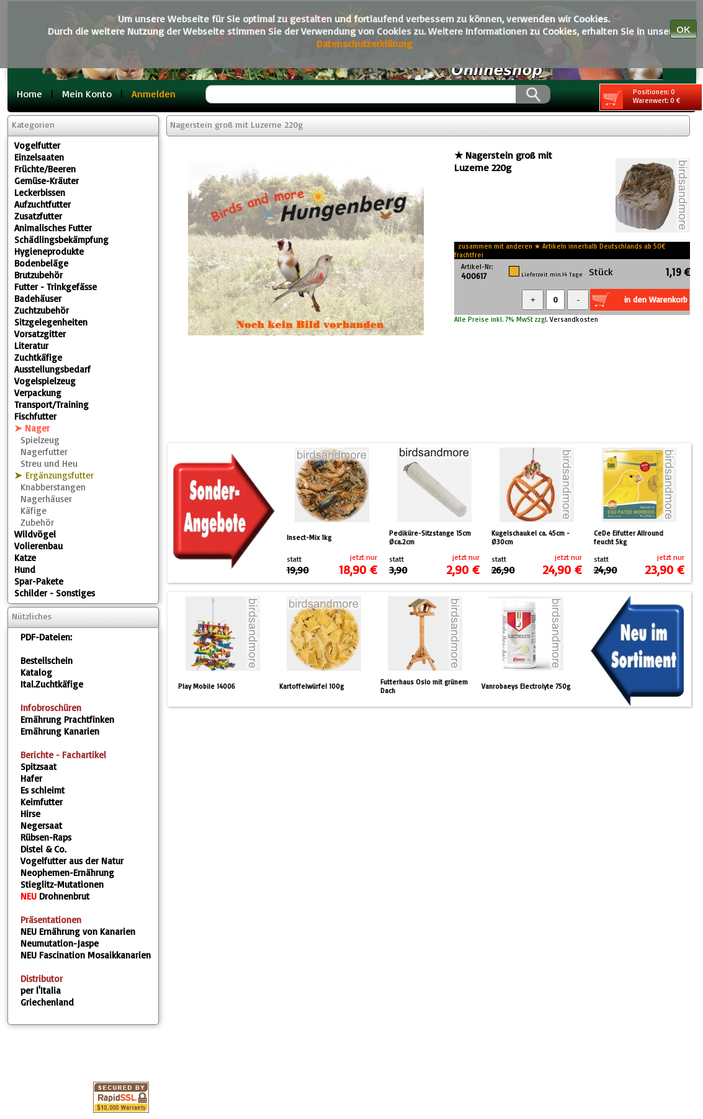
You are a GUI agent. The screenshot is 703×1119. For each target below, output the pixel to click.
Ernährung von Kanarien (77, 931)
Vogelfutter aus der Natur (71, 861)
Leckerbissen (39, 192)
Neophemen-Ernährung (67, 872)
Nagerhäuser (46, 499)
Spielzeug (40, 440)
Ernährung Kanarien (59, 731)
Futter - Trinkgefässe (55, 287)
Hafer (31, 778)
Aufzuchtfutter (42, 204)
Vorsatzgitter (40, 334)
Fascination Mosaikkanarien (85, 955)
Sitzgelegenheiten (50, 322)
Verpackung (37, 393)
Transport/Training (51, 404)
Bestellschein (46, 660)
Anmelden (154, 93)
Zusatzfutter (38, 216)
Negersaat (41, 825)
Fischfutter (35, 416)
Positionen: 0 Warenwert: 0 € (640, 98)
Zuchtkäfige (38, 357)
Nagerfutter (44, 452)
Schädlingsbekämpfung (61, 239)
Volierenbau (38, 546)
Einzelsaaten (39, 157)
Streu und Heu (49, 463)
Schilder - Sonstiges (54, 593)
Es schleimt (42, 790)
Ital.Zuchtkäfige (51, 684)
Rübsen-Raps (45, 837)
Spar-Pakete (38, 581)
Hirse (30, 814)
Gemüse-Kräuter (46, 181)
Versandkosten (573, 319)
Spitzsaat (38, 766)
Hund (24, 569)
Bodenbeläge (41, 263)
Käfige (33, 510)
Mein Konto (87, 93)
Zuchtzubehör (41, 310)
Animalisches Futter (53, 228)
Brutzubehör (38, 275)
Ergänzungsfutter (59, 475)
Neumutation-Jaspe (59, 943)
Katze (25, 558)
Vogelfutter (37, 145)
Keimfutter (41, 802)
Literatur (31, 346)
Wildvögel (35, 534)
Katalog (36, 672)
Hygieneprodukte (49, 251)
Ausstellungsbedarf (52, 369)
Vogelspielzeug (45, 381)
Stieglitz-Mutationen (62, 884)
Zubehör (37, 522)
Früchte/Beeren (45, 169)
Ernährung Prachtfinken (67, 719)
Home (29, 93)
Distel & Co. (43, 849)
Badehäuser (37, 298)
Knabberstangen (53, 487)
